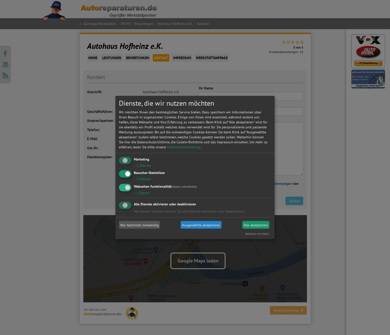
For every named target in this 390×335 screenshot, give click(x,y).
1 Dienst (141, 193)
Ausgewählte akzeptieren (201, 225)
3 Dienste (142, 179)
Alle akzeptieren (256, 225)
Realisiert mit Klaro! (257, 234)
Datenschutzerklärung (183, 147)
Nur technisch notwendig (139, 225)
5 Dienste (142, 165)
